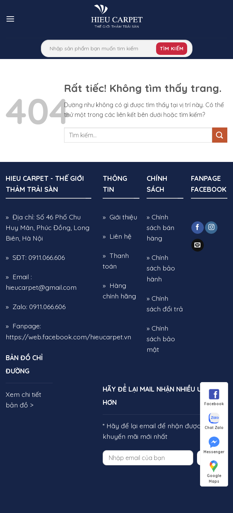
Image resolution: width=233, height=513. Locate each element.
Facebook (214, 396)
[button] (10, 18)
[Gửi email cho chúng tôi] (197, 245)
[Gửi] (219, 134)
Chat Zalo (214, 420)
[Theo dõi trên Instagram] (211, 227)
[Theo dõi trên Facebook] (197, 227)
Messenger (214, 444)
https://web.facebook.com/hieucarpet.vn (68, 337)
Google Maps (214, 469)
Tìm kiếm (171, 48)
